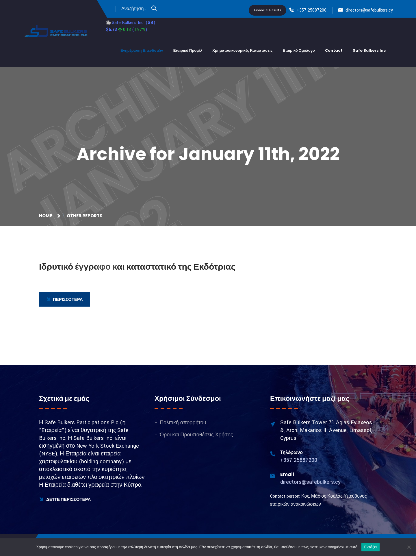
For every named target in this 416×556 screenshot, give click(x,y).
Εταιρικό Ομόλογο (299, 50)
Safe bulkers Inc (369, 50)
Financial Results (267, 10)
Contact (334, 50)
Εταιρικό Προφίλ (188, 50)
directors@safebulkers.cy (369, 10)
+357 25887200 (311, 10)
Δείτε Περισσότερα (65, 499)
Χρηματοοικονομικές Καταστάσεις (242, 50)
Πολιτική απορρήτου (183, 422)
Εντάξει (370, 547)
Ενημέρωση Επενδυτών (141, 50)
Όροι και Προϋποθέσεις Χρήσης (196, 434)
